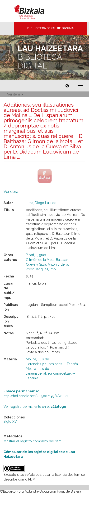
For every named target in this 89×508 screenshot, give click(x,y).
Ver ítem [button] (15, 94)
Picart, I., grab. (36, 255)
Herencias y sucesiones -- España (52, 364)
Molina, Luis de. (38, 359)
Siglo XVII (11, 421)
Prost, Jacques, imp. (41, 269)
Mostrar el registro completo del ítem (32, 441)
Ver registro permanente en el (35, 406)
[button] (67, 86)
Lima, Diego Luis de (41, 203)
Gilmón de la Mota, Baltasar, (47, 260)
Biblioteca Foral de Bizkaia (50, 28)
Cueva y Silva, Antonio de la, (47, 264)
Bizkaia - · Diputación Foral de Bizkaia (34, 11)
